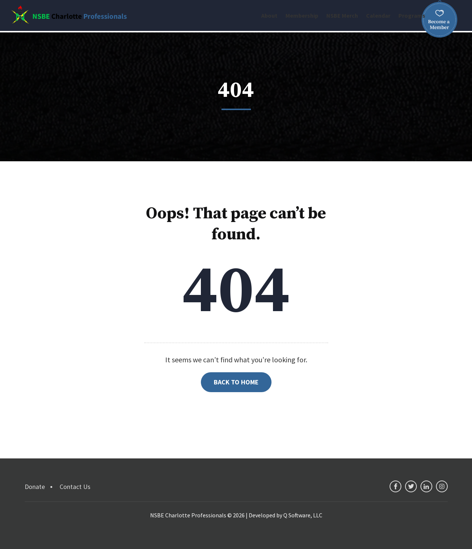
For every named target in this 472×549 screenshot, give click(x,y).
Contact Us (75, 486)
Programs (411, 15)
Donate (35, 486)
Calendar (378, 15)
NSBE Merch (342, 15)
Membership (301, 15)
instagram (442, 486)
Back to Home (236, 382)
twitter (411, 486)
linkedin (426, 486)
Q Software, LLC (302, 515)
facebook (395, 486)
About (269, 15)
